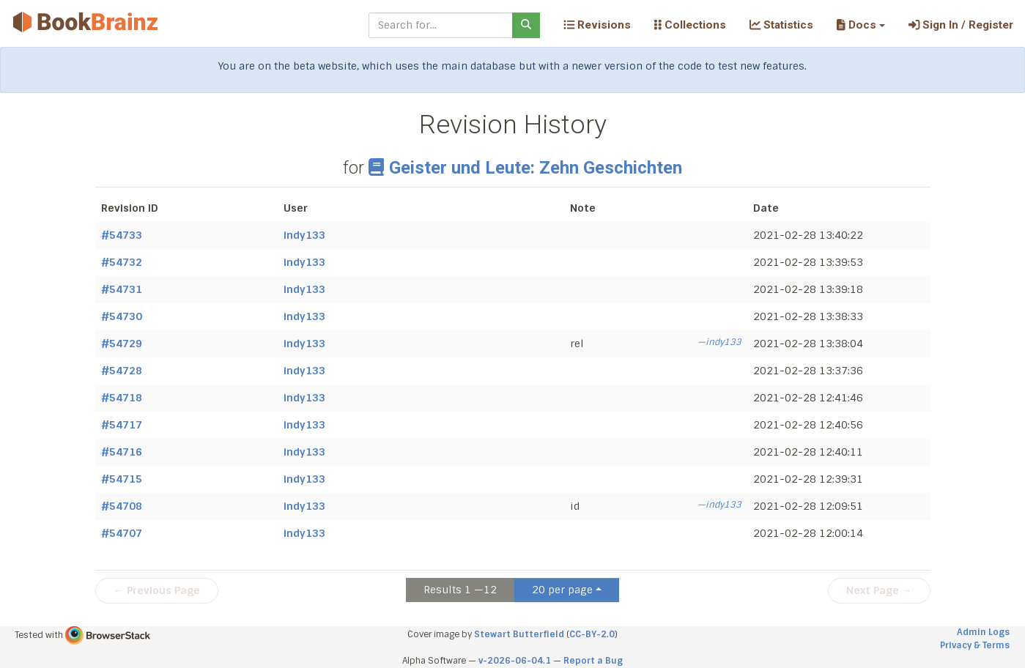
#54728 (121, 370)
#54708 (121, 506)
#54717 (121, 424)
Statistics (781, 24)
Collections (690, 24)
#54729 (121, 343)
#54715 (121, 479)
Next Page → (879, 590)
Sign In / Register (961, 24)
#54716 (121, 452)
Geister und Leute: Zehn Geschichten (525, 167)
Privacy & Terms (975, 645)
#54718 (121, 397)
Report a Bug (593, 661)
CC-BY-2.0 (592, 634)
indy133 (304, 235)
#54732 (121, 262)
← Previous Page (157, 590)
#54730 (121, 316)
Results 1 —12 (460, 589)
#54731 (121, 289)
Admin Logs (983, 632)
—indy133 (719, 342)
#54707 (121, 533)
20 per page (562, 589)
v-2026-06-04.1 (514, 661)
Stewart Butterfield (519, 634)
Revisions (597, 24)
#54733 (121, 235)
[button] (860, 25)
